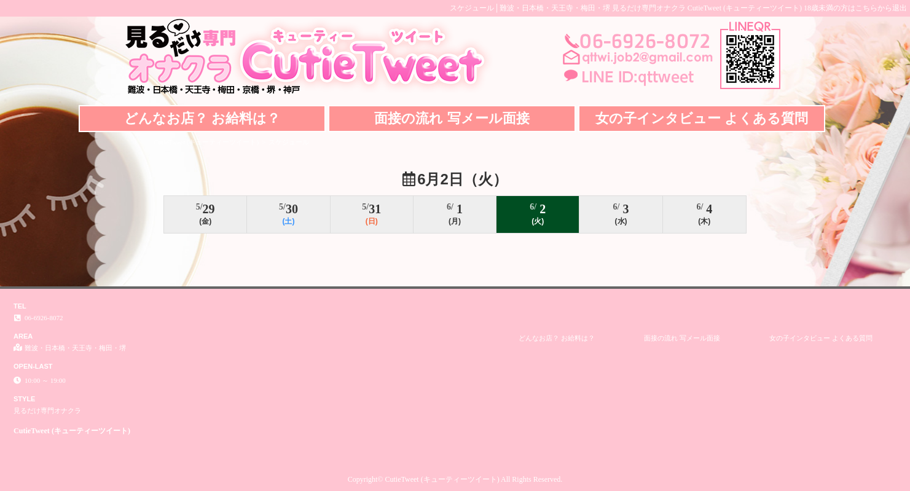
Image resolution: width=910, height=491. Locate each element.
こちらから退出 (881, 8)
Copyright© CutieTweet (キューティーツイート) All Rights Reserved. (455, 479)
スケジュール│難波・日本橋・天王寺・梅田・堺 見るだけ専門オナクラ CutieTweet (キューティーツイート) (626, 8)
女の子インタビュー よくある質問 (701, 118)
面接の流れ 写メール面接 (451, 118)
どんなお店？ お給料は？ (202, 118)
